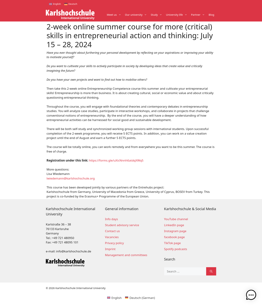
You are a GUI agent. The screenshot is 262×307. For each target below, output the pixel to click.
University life (177, 14)
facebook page (174, 237)
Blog (211, 14)
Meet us (115, 14)
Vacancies (112, 237)
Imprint (110, 249)
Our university (137, 14)
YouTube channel (176, 219)
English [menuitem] (57, 3)
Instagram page (175, 231)
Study (157, 14)
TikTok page (172, 243)
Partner (199, 14)
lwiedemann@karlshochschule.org (71, 178)
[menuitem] (55, 4)
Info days (111, 219)
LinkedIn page (174, 225)
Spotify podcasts (175, 249)
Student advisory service (122, 225)
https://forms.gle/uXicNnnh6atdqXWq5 (116, 160)
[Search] (211, 271)
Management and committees (126, 255)
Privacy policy (114, 243)
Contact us (112, 231)
